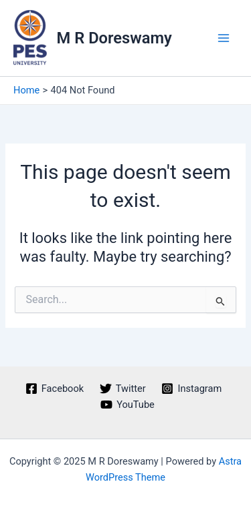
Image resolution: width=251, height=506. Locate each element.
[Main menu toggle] (224, 38)
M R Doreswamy (114, 38)
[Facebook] (54, 389)
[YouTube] (127, 405)
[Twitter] (123, 389)
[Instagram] (192, 389)
